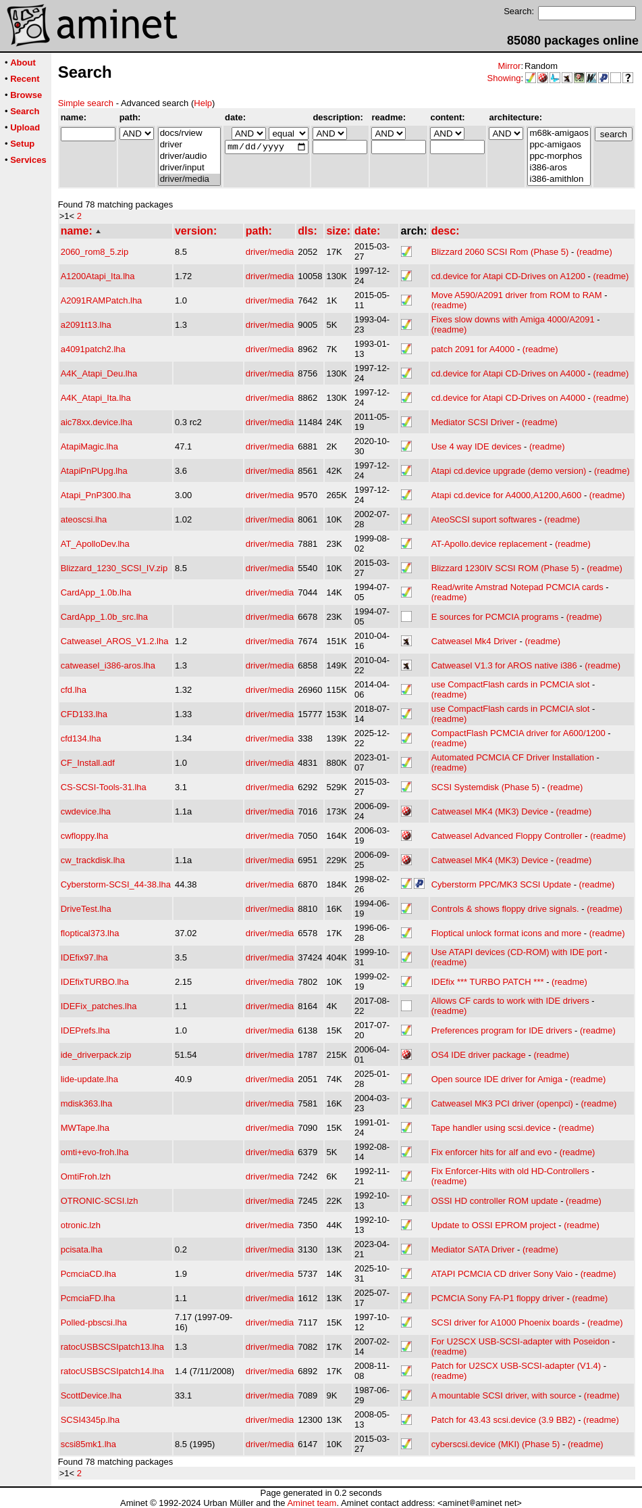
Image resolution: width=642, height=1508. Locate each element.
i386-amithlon (558, 179)
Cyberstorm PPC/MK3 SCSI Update (501, 884)
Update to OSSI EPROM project (493, 1225)
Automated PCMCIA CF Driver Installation (512, 757)
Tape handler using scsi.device (491, 1128)
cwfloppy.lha (85, 836)
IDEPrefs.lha (85, 1030)
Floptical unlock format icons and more (506, 933)
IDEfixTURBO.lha (95, 982)
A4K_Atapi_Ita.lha (96, 398)
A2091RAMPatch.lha (101, 300)
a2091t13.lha (86, 325)
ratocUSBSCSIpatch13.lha (112, 1347)
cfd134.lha (81, 738)
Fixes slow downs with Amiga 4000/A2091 (513, 319)
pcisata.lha (82, 1249)
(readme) (594, 252)
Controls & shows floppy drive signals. (505, 909)
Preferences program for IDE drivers (501, 1030)
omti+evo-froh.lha (95, 1152)
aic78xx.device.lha (96, 422)
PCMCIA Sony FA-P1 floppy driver (497, 1298)
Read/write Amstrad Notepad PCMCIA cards (517, 587)
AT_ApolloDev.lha (95, 544)
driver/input (189, 168)
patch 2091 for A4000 (473, 349)
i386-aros (558, 168)
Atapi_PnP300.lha (96, 495)
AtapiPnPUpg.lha (94, 471)
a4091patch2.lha (93, 349)
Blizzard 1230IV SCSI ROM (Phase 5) (505, 568)
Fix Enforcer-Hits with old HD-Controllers (510, 1171)
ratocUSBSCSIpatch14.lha (112, 1371)
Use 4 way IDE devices (476, 446)
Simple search (85, 103)
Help (203, 103)
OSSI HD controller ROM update (494, 1201)
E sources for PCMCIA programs (495, 617)
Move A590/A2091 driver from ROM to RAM (516, 295)
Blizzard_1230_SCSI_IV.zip (114, 568)
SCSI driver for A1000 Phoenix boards (505, 1322)
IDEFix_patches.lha (99, 1006)
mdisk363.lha (87, 1103)
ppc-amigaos (558, 145)
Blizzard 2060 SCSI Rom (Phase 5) (500, 252)
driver (189, 145)
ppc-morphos (558, 156)
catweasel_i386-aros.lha (108, 665)
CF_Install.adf (88, 763)
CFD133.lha (84, 714)
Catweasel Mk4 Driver (474, 641)
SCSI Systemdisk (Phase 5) (485, 787)
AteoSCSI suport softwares (484, 519)
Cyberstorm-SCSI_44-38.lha (116, 884)
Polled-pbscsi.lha (94, 1322)
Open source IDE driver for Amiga (496, 1079)
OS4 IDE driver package (478, 1055)
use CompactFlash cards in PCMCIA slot (510, 684)
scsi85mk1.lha (88, 1444)
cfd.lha (73, 690)
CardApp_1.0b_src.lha (104, 617)
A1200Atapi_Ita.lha (98, 276)
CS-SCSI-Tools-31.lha (103, 787)
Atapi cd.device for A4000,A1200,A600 (506, 495)
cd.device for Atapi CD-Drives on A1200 (508, 276)
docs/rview (189, 133)
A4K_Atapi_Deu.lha (99, 373)
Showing (504, 78)
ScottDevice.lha (91, 1395)
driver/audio (189, 156)
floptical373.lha (90, 933)
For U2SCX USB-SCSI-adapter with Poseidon (520, 1341)
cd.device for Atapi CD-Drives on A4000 (508, 373)
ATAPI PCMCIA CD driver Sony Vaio (502, 1274)
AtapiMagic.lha (89, 446)
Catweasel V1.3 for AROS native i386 (504, 665)
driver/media (189, 179)
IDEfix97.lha (84, 957)
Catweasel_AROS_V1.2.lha (115, 641)
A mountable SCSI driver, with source (504, 1395)
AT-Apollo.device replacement (489, 544)
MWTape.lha (85, 1128)
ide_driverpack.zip (96, 1055)
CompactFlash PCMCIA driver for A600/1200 (518, 733)
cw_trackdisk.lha (93, 860)
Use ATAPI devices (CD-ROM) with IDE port (516, 952)
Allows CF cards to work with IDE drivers (510, 1001)
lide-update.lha (89, 1079)
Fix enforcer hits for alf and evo (491, 1152)
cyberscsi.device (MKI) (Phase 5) (495, 1444)
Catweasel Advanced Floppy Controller (507, 836)
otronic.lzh (81, 1225)
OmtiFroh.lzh (86, 1176)
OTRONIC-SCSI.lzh (99, 1201)
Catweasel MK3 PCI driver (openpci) (502, 1103)
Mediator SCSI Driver (472, 422)
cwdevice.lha (86, 811)
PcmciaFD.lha (88, 1298)
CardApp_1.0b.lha (96, 592)
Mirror (509, 66)
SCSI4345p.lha (90, 1420)
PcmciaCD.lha (88, 1274)
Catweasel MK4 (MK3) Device (489, 811)
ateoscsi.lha (84, 519)
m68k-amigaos (558, 133)
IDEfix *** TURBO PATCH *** (487, 982)
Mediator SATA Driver (473, 1249)
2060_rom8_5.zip (94, 252)
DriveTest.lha (86, 909)
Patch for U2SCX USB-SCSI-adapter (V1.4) (516, 1366)
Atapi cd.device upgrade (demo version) (509, 471)
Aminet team (311, 1503)
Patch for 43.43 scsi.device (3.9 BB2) (503, 1420)
